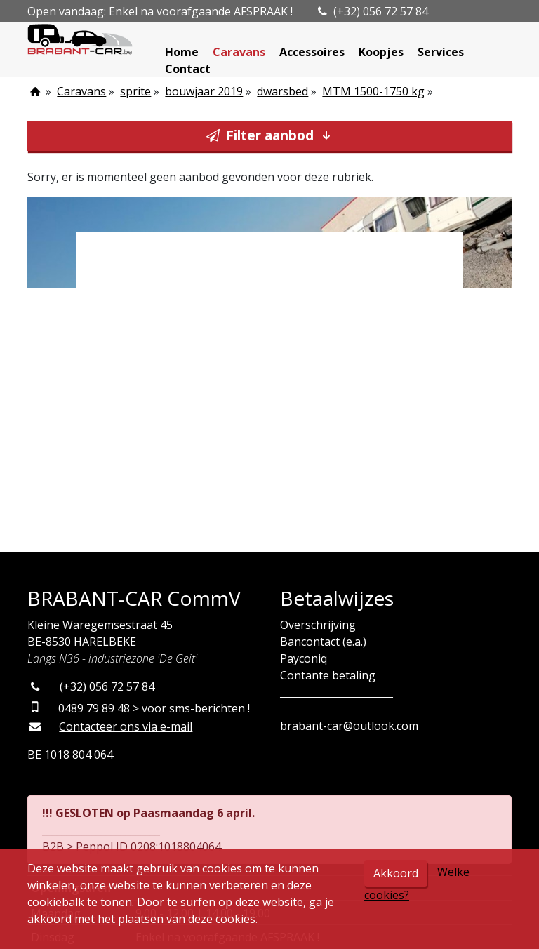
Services (441, 52)
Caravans (239, 52)
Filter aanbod (270, 135)
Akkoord (395, 873)
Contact (188, 69)
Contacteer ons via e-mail (125, 726)
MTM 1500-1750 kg (373, 91)
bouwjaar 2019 (204, 91)
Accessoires (312, 52)
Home (182, 52)
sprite (135, 91)
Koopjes (381, 52)
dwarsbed (282, 91)
